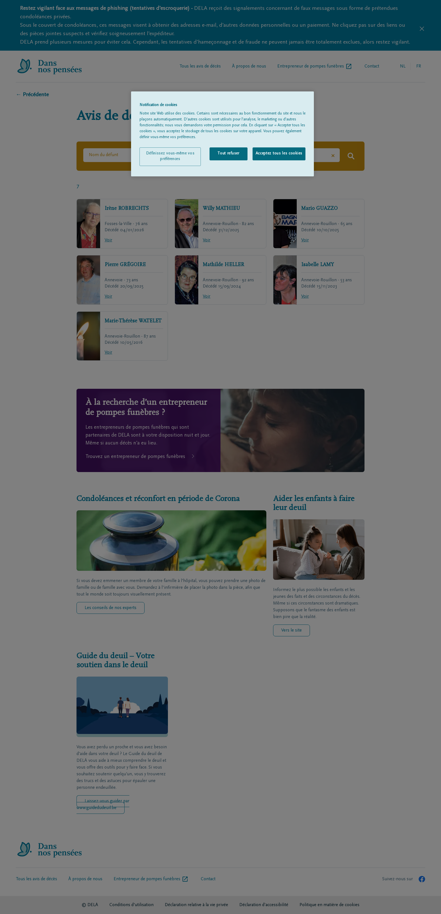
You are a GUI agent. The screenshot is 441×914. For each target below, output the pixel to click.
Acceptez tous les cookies (279, 154)
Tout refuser (228, 154)
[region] (222, 133)
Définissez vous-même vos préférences (170, 156)
